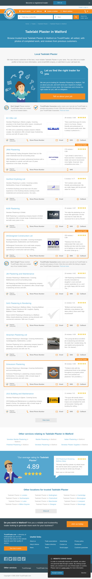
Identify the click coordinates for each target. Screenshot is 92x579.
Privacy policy (79, 541)
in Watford (46, 439)
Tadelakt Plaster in (17, 495)
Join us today (77, 524)
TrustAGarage (26, 568)
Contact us (63, 544)
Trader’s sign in (83, 7)
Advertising (63, 541)
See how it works (15, 548)
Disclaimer (78, 544)
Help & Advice (34, 544)
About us (33, 541)
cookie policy (65, 568)
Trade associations (51, 541)
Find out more (64, 110)
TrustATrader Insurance (44, 568)
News (32, 547)
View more (46, 420)
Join (59, 2)
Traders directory (50, 544)
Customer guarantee (81, 547)
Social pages (64, 547)
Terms (47, 547)
